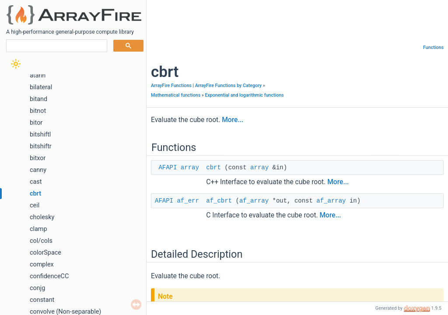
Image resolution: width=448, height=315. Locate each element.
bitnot (38, 111)
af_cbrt (219, 200)
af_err (188, 200)
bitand (38, 99)
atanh (38, 75)
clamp (38, 229)
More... (232, 120)
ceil (34, 205)
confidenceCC (49, 276)
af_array (254, 200)
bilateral (41, 87)
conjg (37, 288)
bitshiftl (40, 134)
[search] (55, 46)
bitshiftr (41, 146)
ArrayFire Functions (171, 85)
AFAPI (167, 167)
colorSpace (45, 252)
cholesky (42, 217)
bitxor (38, 158)
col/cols (41, 241)
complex (42, 264)
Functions (433, 47)
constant (42, 300)
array (190, 167)
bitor (36, 122)
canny (38, 170)
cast (36, 182)
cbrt (35, 193)
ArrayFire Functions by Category (228, 85)
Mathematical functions (175, 95)
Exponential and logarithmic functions (244, 95)
